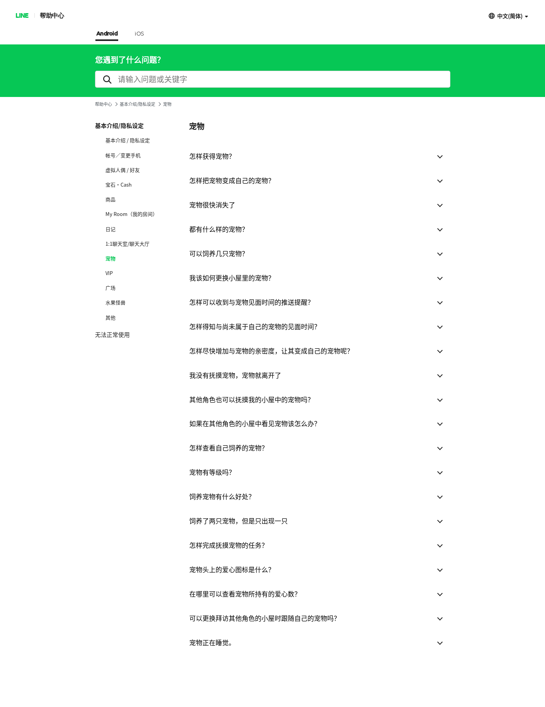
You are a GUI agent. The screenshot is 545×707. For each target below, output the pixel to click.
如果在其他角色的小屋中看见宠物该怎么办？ (255, 423)
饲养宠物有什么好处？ (222, 496)
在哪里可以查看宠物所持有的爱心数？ (245, 593)
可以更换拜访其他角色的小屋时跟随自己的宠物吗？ (264, 618)
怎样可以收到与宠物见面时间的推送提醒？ (251, 302)
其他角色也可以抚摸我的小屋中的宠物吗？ (251, 399)
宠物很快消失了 (212, 204)
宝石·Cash (118, 184)
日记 (110, 229)
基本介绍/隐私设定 (137, 104)
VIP (109, 273)
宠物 (110, 258)
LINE (21, 15)
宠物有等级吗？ (212, 472)
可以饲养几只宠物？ (218, 253)
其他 (110, 317)
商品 (110, 199)
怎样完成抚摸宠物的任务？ (228, 545)
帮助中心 (52, 15)
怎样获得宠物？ (212, 156)
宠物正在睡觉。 (212, 642)
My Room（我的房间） (131, 214)
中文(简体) (510, 15)
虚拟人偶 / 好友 (122, 170)
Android (107, 34)
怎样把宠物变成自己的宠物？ (232, 180)
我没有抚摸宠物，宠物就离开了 (235, 375)
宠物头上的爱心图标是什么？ (232, 569)
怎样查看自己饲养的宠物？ (228, 447)
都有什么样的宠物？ (218, 229)
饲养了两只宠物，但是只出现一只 (238, 520)
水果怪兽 (115, 302)
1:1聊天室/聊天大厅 (127, 243)
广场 (110, 287)
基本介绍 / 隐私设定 (127, 140)
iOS (139, 34)
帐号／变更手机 (123, 155)
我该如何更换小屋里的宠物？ (232, 277)
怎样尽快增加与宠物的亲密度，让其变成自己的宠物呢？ (271, 350)
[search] (272, 79)
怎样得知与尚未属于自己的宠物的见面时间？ (255, 326)
